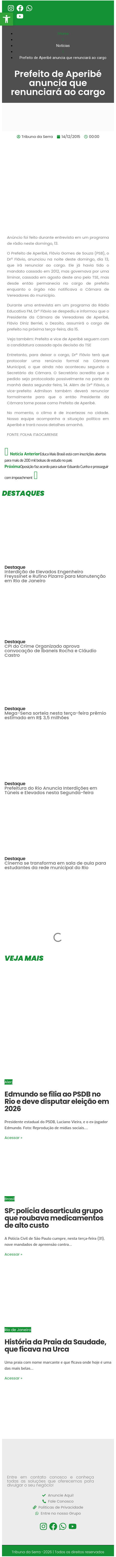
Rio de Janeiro (18, 1329)
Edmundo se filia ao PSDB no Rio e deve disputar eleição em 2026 (57, 1101)
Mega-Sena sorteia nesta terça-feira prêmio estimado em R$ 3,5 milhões (55, 715)
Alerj (9, 1082)
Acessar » (13, 1137)
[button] (6, 19)
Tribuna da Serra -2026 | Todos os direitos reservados (58, 1551)
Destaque (15, 567)
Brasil (10, 1198)
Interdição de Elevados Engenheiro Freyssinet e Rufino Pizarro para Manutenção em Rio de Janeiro (55, 576)
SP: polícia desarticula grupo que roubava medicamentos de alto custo (54, 1218)
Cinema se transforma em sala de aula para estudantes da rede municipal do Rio (55, 865)
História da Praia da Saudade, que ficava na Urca (55, 1345)
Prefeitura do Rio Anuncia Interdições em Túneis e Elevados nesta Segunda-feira (51, 790)
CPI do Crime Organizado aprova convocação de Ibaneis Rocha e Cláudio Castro (50, 650)
